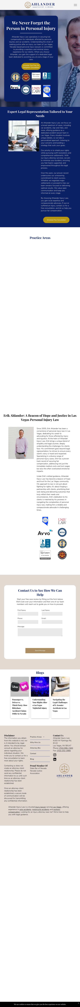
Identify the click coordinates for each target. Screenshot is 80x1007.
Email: (44, 618)
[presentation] (33, 642)
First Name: (22, 610)
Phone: (20, 618)
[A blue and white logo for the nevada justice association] (45, 521)
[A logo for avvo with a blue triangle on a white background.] (45, 532)
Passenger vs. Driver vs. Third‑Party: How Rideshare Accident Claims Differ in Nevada (19, 706)
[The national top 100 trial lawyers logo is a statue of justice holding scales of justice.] (62, 543)
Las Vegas (57, 807)
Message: (21, 626)
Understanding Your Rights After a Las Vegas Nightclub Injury (39, 703)
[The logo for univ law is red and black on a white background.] (62, 521)
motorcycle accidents (40, 809)
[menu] (75, 5)
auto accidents (25, 809)
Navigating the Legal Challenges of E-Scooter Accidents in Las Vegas (60, 705)
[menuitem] (40, 737)
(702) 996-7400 (66, 748)
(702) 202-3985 (64, 750)
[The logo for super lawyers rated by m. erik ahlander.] (45, 555)
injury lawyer (40, 807)
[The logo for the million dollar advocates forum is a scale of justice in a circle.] (62, 555)
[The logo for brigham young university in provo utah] (62, 532)
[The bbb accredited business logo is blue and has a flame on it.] (45, 543)
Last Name (45, 610)
